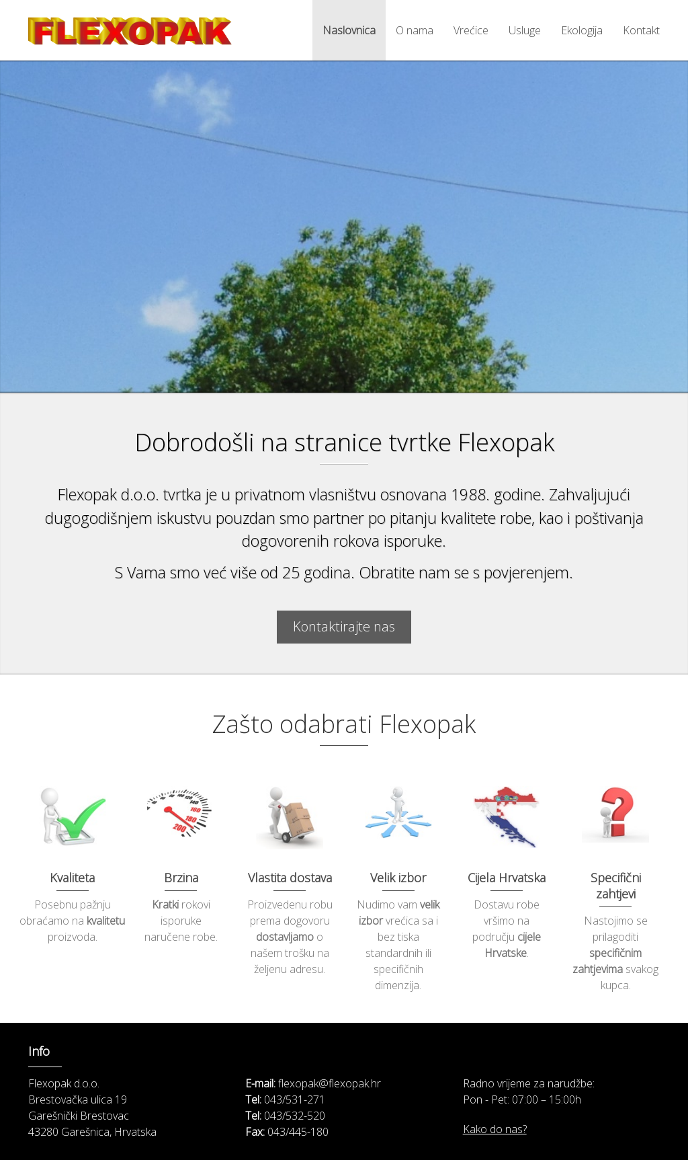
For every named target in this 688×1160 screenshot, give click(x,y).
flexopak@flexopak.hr (329, 1083)
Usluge (525, 30)
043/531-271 (294, 1099)
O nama (414, 30)
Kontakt (641, 30)
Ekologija (582, 30)
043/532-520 (294, 1115)
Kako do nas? (495, 1129)
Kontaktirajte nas (344, 632)
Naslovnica (349, 30)
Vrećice (471, 30)
